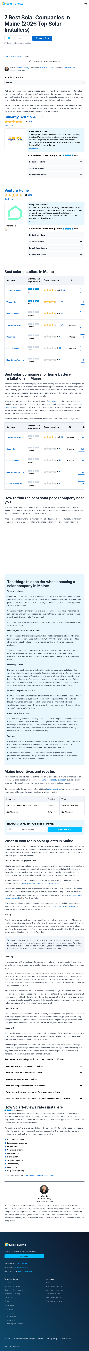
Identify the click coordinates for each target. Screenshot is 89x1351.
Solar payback (10, 1320)
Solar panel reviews (53, 1294)
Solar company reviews (54, 1290)
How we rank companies (14, 1290)
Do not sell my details (12, 1346)
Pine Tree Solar (12, 348)
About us (8, 1283)
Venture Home (17, 190)
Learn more (33, 148)
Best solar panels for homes (15, 1324)
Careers (7, 1301)
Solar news (9, 1309)
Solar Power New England (17, 325)
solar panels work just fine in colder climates (41, 883)
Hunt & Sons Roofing (15, 360)
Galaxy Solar (11, 337)
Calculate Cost (42, 38)
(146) (30, 122)
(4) (62, 325)
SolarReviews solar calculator (63, 906)
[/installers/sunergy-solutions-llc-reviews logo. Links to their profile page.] (15, 139)
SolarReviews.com (46, 68)
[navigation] (12, 3)
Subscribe (24, 1256)
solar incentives (54, 789)
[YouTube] (26, 1263)
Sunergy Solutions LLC (24, 117)
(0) (60, 336)
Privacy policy (52, 1339)
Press (48, 1283)
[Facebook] (19, 1263)
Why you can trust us (12, 1286)
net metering (53, 401)
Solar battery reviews (54, 1297)
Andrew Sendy (23, 68)
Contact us (8, 1297)
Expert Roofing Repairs (16, 484)
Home (7, 56)
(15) (62, 313)
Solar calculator (10, 1313)
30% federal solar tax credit (54, 780)
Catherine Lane (69, 68)
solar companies (16, 56)
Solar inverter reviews (54, 1301)
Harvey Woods (12, 314)
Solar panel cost (11, 1316)
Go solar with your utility (54, 1286)
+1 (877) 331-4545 (25, 1271)
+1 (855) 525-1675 (21, 1267)
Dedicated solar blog (12, 1294)
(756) (30, 195)
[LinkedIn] (23, 1263)
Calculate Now (65, 829)
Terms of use (66, 1339)
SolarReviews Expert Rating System (39, 1175)
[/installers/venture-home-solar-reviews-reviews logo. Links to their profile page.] (15, 212)
